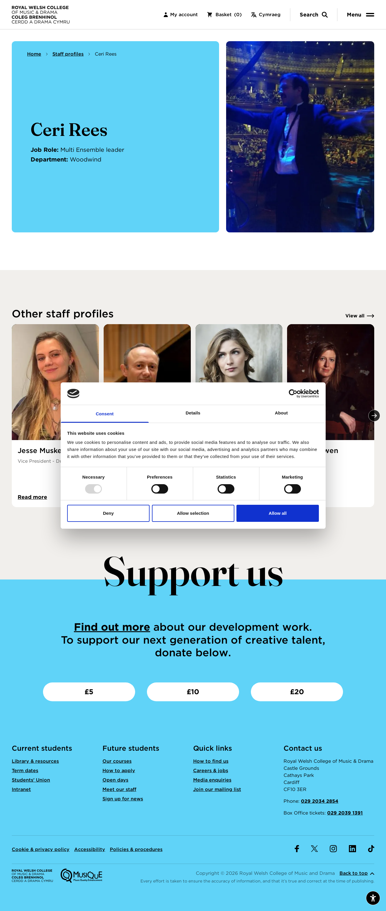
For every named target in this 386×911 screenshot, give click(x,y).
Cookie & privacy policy (40, 849)
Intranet (21, 789)
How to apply (118, 770)
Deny (108, 513)
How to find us (210, 761)
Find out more (112, 626)
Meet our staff (119, 789)
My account (181, 14)
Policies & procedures (136, 849)
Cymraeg (266, 14)
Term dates (25, 770)
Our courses (117, 761)
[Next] (374, 416)
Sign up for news (122, 799)
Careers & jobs (210, 770)
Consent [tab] (105, 413)
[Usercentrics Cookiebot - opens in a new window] (293, 393)
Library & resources (35, 761)
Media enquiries (212, 780)
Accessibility (89, 849)
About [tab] (281, 412)
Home (34, 54)
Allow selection (193, 513)
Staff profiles (68, 54)
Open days (115, 780)
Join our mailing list (217, 789)
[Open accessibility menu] (373, 898)
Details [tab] (193, 412)
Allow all (278, 513)
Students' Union (31, 780)
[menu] (361, 14)
